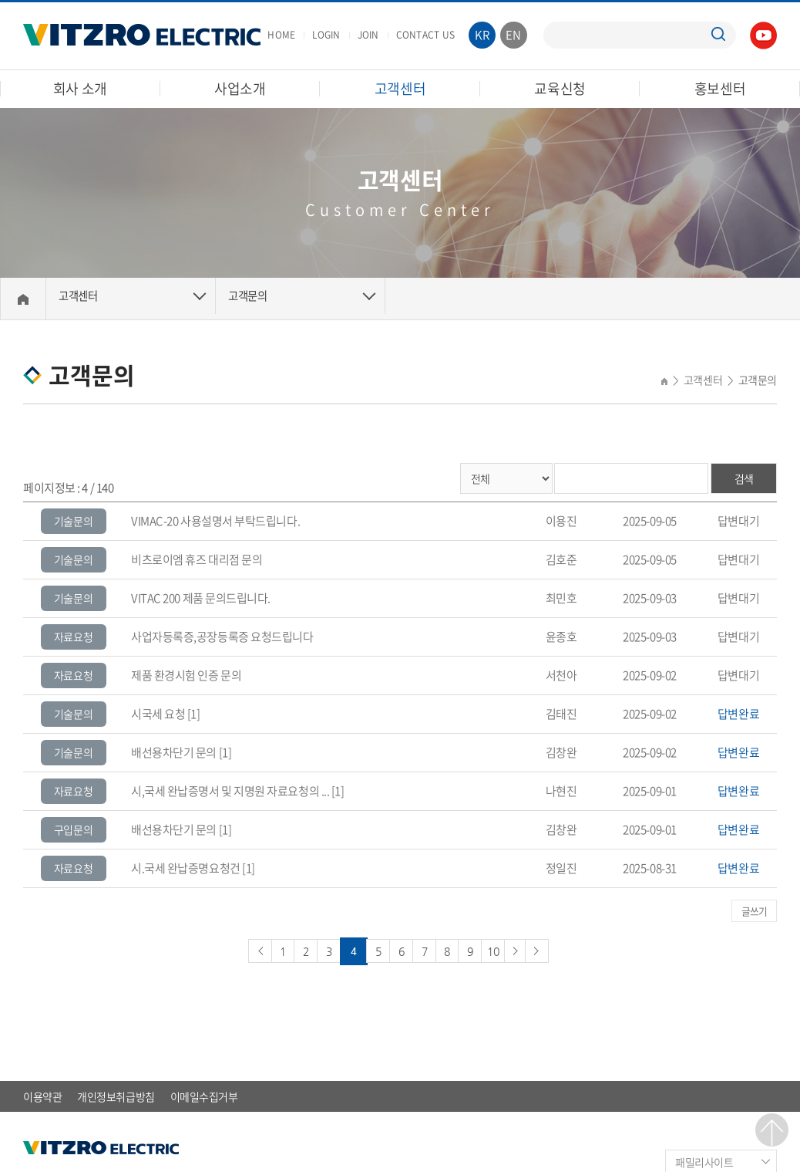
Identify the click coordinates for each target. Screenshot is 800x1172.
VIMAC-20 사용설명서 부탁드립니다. (215, 520)
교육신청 (560, 88)
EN (514, 34)
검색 (743, 478)
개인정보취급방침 (115, 1094)
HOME (281, 35)
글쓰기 (754, 910)
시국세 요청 (158, 713)
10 (506, 948)
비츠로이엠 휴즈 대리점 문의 (196, 559)
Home (23, 299)
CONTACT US (425, 35)
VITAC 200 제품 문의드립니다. (201, 597)
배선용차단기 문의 (174, 752)
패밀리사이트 (704, 1159)
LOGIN (326, 35)
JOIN (368, 35)
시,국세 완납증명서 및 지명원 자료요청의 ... (230, 790)
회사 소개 (80, 88)
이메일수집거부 (204, 1094)
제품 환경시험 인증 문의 (186, 675)
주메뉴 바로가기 (0, 0)
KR (482, 34)
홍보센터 (720, 88)
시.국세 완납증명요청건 (185, 868)
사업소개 (240, 88)
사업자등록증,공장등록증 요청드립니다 (222, 636)
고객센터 (400, 88)
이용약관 (42, 1094)
